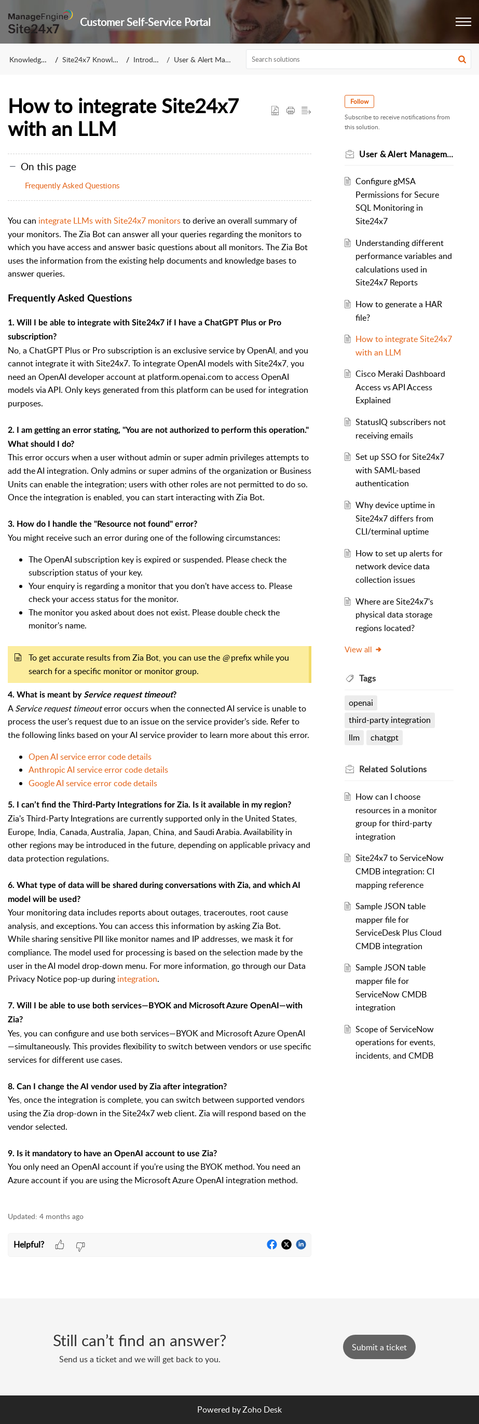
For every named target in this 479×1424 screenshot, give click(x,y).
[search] (358, 59)
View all (363, 649)
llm (354, 737)
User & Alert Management (215, 59)
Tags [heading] (367, 678)
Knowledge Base (35, 59)
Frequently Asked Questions (72, 185)
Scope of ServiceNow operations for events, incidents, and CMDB (395, 1042)
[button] (463, 22)
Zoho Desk (262, 1409)
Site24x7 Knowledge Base (103, 59)
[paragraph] (159, 707)
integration (137, 978)
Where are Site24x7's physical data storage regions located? (394, 615)
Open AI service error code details (90, 756)
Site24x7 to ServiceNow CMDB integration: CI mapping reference (399, 871)
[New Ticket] (379, 1347)
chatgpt (385, 737)
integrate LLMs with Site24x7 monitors (109, 220)
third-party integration (390, 719)
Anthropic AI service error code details (99, 769)
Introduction (153, 59)
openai (361, 702)
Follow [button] (359, 101)
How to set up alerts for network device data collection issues (399, 566)
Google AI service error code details (93, 783)
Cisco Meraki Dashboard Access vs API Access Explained (400, 387)
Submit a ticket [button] (379, 1347)
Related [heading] (393, 769)
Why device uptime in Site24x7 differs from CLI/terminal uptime (395, 518)
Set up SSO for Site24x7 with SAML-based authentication (399, 470)
